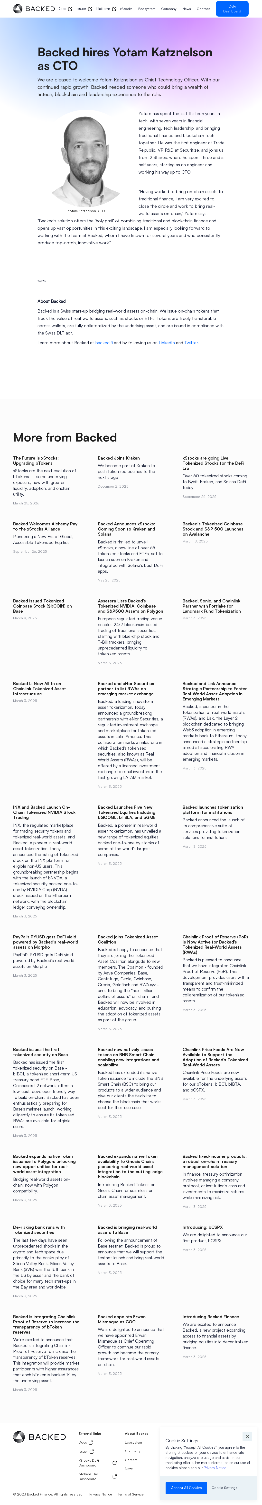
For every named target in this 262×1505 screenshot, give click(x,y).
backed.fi (104, 342)
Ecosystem (146, 9)
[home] (34, 9)
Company (169, 9)
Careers (131, 1460)
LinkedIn (167, 342)
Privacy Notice (215, 1468)
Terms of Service (131, 1494)
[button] (247, 1436)
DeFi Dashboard (232, 8)
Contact (203, 9)
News (186, 9)
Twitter (191, 342)
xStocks (126, 9)
